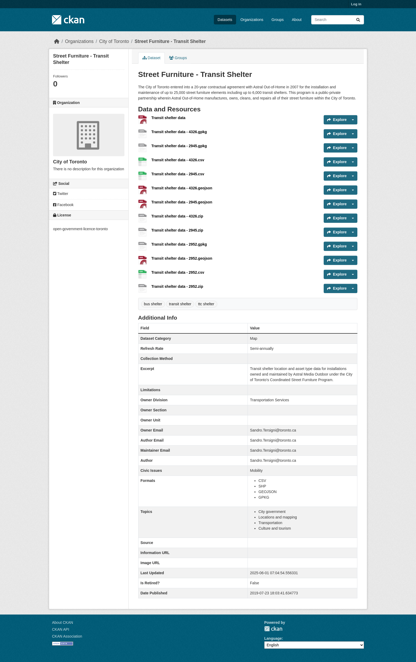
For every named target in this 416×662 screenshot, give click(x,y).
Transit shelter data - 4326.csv (177, 160)
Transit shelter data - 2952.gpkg (179, 244)
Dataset (151, 58)
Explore (336, 119)
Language (273, 638)
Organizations (251, 20)
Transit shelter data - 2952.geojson (182, 258)
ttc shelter (206, 304)
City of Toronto (114, 41)
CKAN (273, 628)
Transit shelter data (168, 118)
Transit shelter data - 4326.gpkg (179, 132)
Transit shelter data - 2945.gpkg (179, 146)
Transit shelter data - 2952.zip (177, 286)
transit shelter (180, 304)
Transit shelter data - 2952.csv (177, 272)
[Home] (56, 41)
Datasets (225, 20)
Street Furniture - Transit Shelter (170, 41)
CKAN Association (67, 636)
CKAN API (60, 629)
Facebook (63, 205)
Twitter (60, 193)
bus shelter (153, 304)
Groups (277, 20)
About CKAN (62, 622)
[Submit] (358, 19)
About (297, 20)
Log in (356, 4)
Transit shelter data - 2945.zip (177, 230)
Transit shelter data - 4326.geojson (182, 188)
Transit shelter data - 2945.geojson (182, 202)
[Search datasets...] (337, 19)
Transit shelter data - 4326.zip (177, 216)
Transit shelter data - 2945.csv (177, 174)
